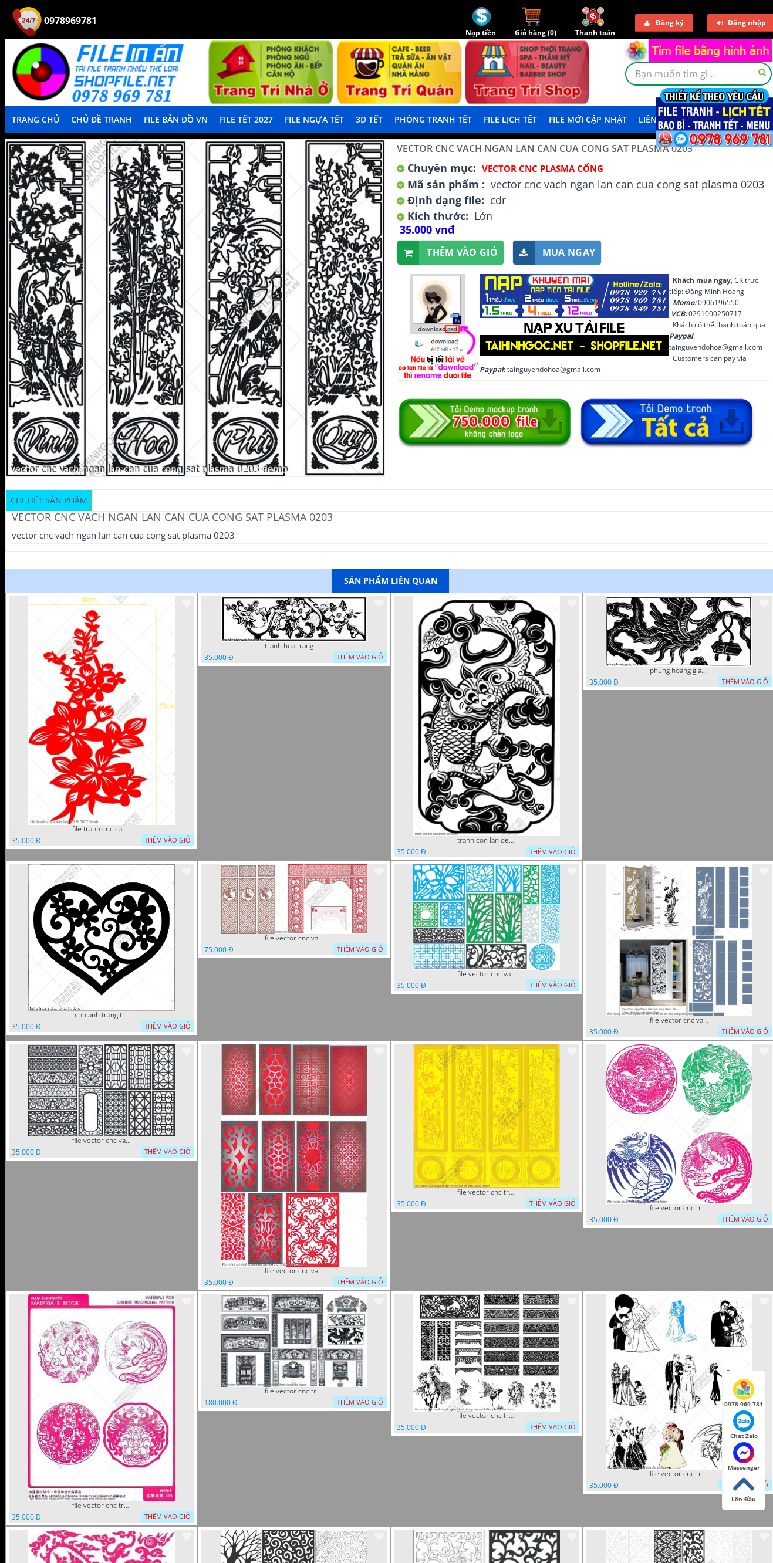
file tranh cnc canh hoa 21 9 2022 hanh (101, 829)
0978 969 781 (743, 1393)
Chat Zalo (744, 1425)
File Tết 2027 (246, 119)
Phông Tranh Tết (433, 119)
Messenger (744, 1456)
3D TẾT (369, 119)
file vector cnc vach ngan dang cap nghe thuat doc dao (294, 1271)
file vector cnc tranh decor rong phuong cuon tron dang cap (101, 1505)
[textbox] (698, 74)
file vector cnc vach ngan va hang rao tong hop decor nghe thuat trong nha (486, 974)
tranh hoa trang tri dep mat (294, 646)
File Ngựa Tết (314, 119)
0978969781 (54, 20)
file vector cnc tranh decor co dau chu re (679, 1474)
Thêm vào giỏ (447, 253)
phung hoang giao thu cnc (679, 671)
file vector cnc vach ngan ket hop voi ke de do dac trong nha (679, 1020)
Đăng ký (664, 23)
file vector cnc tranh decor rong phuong (679, 1208)
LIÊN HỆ (654, 119)
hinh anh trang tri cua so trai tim (101, 1015)
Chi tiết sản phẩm (49, 500)
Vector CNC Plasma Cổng (542, 168)
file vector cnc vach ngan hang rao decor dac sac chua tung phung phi (101, 1140)
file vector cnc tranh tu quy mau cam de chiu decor (486, 1192)
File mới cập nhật (588, 119)
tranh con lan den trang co (486, 840)
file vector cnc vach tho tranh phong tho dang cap (294, 938)
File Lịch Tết (510, 119)
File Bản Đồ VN (176, 119)
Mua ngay (554, 253)
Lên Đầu (743, 1488)
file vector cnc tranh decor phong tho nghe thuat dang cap (294, 1391)
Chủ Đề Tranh (101, 119)
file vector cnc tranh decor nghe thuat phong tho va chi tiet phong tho (486, 1416)
